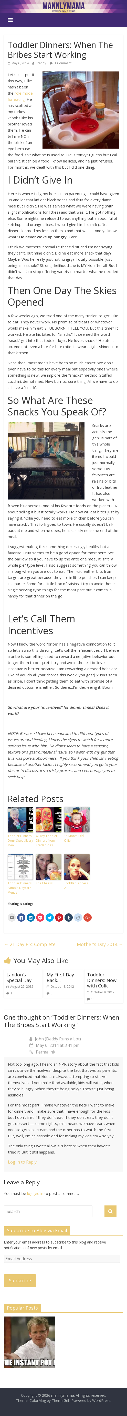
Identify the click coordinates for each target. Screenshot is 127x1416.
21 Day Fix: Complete (30, 944)
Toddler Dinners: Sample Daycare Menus (20, 888)
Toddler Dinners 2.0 (76, 885)
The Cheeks (44, 883)
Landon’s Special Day (18, 977)
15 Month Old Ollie (74, 838)
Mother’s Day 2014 (100, 944)
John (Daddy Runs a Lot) (58, 1039)
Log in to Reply (22, 1162)
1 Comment (60, 63)
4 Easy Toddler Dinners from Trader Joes (46, 840)
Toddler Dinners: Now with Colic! (102, 980)
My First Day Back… (60, 977)
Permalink (42, 1052)
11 (93, 999)
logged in (35, 1193)
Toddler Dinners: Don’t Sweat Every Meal (20, 840)
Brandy (41, 63)
